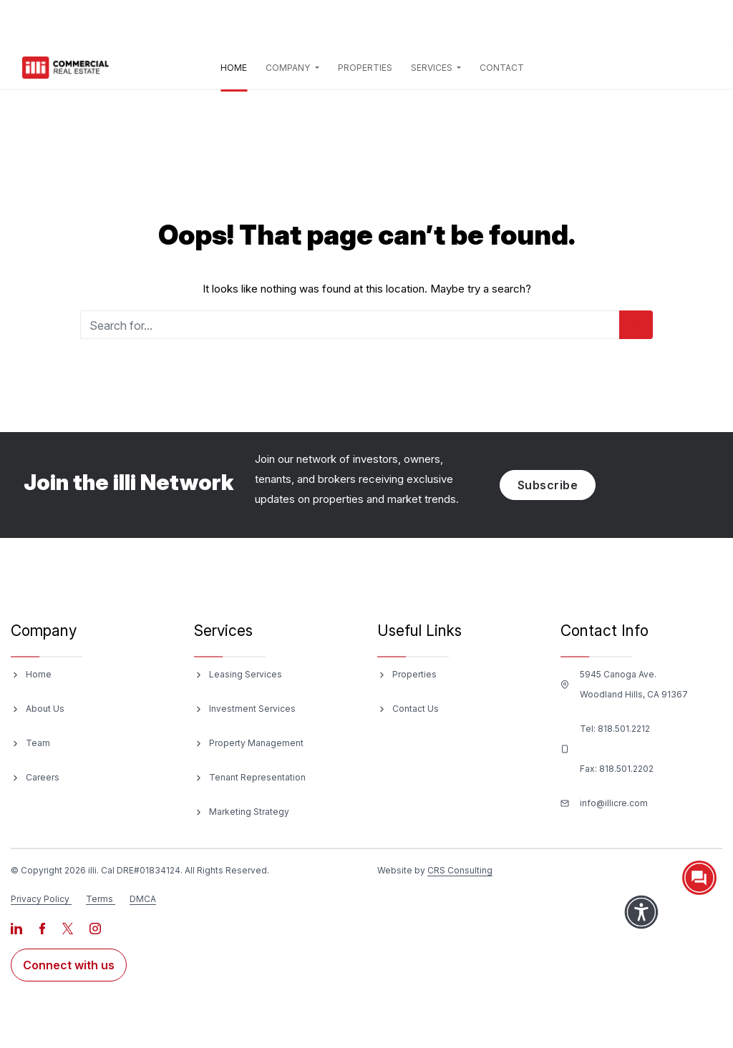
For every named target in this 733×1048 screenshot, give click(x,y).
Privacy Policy (40, 898)
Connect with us (69, 965)
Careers (42, 777)
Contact (502, 67)
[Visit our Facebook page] (43, 927)
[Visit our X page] (68, 927)
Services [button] (433, 67)
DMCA (143, 898)
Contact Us (415, 708)
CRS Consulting (459, 870)
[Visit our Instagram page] (95, 927)
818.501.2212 (624, 728)
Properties (365, 67)
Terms (99, 898)
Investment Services (252, 708)
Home (236, 65)
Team (38, 743)
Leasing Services (245, 674)
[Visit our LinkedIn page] (17, 927)
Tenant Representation (257, 777)
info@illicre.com (614, 803)
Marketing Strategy (249, 811)
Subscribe (548, 485)
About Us (45, 708)
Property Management (256, 743)
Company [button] (289, 67)
